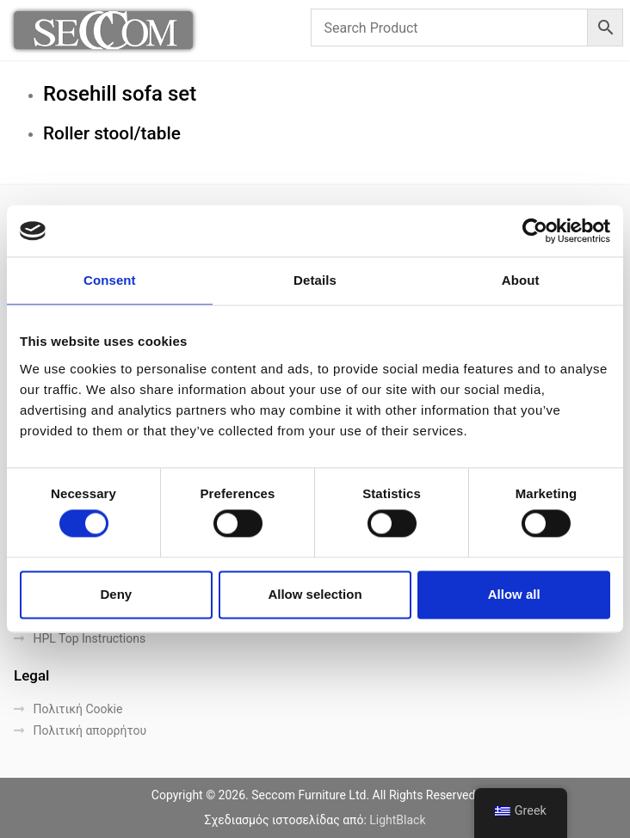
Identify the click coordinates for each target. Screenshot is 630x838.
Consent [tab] (109, 280)
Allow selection (314, 594)
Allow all (514, 594)
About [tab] (521, 280)
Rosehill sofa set (119, 94)
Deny (116, 594)
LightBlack (397, 820)
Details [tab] (315, 280)
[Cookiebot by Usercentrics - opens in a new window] (535, 230)
